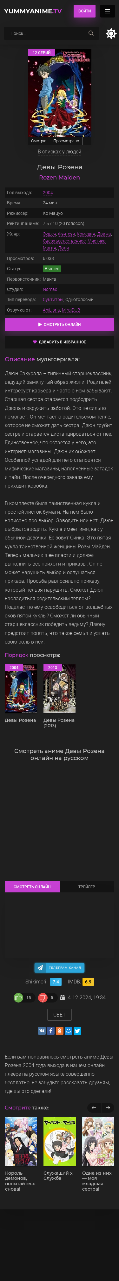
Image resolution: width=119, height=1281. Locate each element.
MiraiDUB (71, 310)
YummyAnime (33, 11)
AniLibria (51, 310)
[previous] (94, 1108)
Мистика (97, 240)
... (86, 140)
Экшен (49, 233)
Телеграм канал (65, 967)
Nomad (50, 289)
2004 (48, 192)
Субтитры (53, 299)
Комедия (86, 233)
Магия (49, 247)
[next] (108, 1108)
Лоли (63, 247)
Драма (104, 233)
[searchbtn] (91, 33)
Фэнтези (66, 233)
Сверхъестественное (64, 240)
